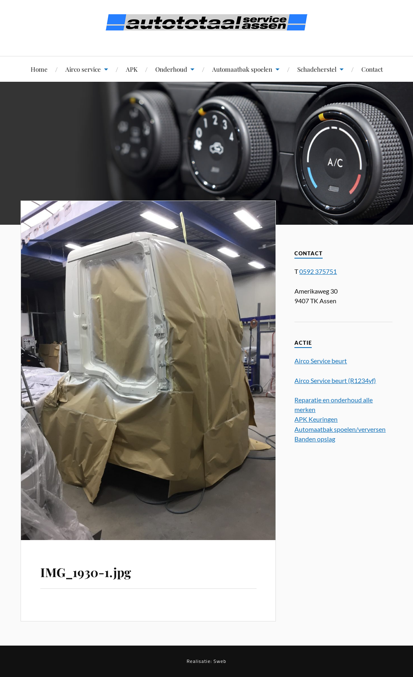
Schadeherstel (316, 69)
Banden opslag (314, 439)
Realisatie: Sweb (206, 661)
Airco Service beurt (320, 360)
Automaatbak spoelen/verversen (340, 429)
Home (39, 69)
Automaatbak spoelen (242, 69)
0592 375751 (318, 271)
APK (132, 69)
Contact (372, 69)
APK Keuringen (316, 419)
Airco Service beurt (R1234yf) (335, 380)
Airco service (83, 69)
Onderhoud (171, 69)
